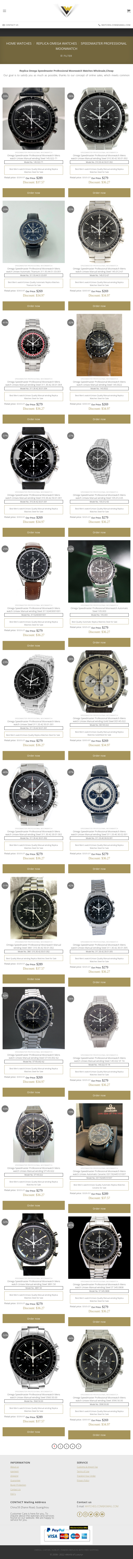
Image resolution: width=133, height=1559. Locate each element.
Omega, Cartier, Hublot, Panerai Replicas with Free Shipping (66, 1550)
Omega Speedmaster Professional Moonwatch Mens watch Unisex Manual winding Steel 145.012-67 (99, 270)
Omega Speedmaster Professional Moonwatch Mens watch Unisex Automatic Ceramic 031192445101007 (99, 1173)
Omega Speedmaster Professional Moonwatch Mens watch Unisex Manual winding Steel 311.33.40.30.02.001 (99, 833)
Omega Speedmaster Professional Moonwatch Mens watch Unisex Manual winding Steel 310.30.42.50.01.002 (99, 157)
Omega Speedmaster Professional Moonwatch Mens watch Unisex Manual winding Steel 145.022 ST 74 (99, 1059)
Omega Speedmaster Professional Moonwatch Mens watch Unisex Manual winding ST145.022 (33, 1170)
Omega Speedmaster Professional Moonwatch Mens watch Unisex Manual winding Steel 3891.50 (33, 1283)
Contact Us (15, 1489)
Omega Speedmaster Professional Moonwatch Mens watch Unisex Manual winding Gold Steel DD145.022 (99, 720)
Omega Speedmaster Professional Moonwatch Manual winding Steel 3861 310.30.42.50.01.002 (33, 946)
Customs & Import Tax (87, 1466)
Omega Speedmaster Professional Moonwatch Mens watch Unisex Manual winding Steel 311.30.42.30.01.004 (33, 383)
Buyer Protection (18, 1484)
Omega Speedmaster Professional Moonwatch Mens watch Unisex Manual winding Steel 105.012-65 (99, 496)
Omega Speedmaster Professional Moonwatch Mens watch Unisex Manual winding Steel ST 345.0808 (99, 1286)
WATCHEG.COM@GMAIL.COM (101, 1506)
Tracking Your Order (86, 1475)
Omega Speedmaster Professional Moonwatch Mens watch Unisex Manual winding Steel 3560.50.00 (33, 1396)
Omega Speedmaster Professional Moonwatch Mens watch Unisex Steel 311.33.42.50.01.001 (33, 723)
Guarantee (15, 1480)
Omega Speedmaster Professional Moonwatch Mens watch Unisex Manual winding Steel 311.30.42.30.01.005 (99, 946)
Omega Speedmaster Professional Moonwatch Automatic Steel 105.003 (99, 610)
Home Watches (19, 43)
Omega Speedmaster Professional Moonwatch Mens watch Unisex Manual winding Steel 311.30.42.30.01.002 (33, 833)
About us (14, 1466)
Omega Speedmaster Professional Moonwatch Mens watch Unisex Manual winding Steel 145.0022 (99, 383)
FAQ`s (13, 1494)
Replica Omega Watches (56, 43)
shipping (14, 1475)
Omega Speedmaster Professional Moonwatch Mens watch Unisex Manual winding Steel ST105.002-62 (33, 1056)
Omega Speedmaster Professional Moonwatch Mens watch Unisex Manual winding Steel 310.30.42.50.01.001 (33, 496)
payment (14, 1471)
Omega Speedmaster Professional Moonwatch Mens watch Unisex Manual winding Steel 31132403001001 (34, 610)
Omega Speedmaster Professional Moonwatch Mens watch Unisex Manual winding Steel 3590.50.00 (99, 1399)
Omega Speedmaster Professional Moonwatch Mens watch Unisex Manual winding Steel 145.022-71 (33, 157)
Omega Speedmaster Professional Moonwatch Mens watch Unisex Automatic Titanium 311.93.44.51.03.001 (33, 270)
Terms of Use (83, 1471)
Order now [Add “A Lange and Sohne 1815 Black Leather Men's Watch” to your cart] (33, 192)
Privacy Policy (83, 1480)
